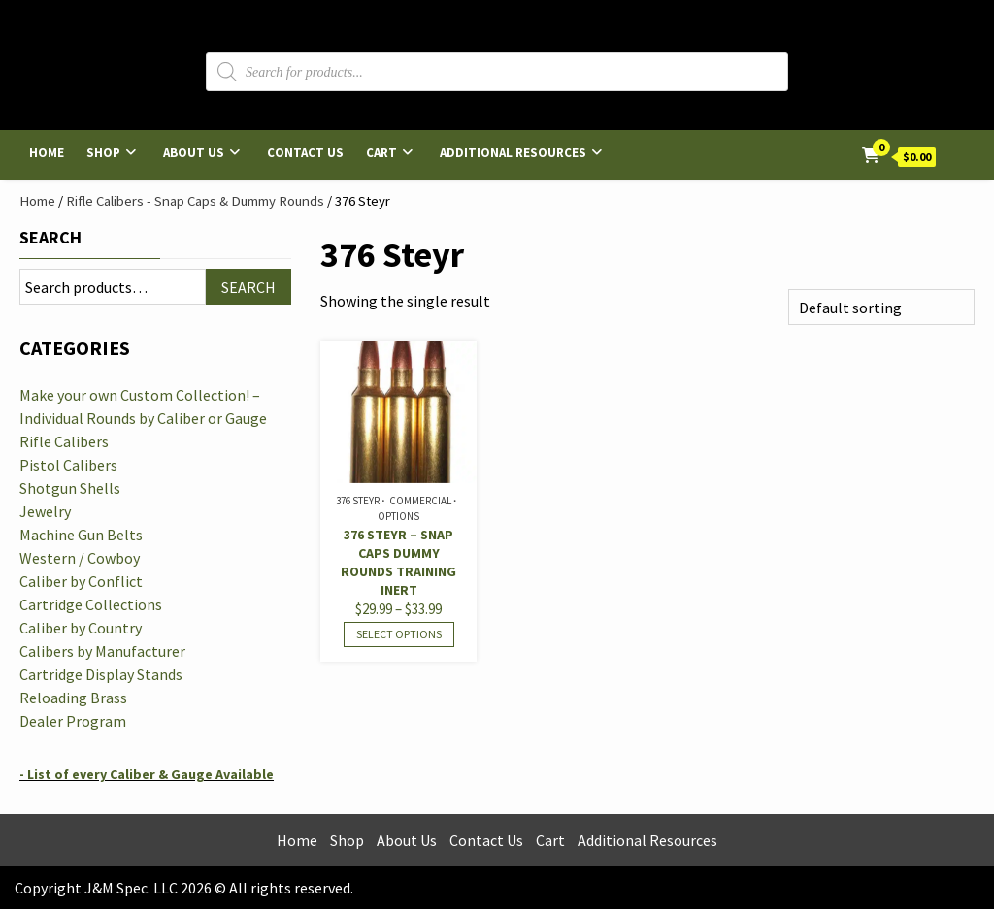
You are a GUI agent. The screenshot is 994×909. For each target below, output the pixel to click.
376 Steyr (358, 500)
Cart (381, 153)
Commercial (420, 500)
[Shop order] (881, 307)
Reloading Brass (73, 697)
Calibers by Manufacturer (102, 651)
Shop (103, 153)
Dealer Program (72, 720)
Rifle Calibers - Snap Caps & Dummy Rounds (195, 201)
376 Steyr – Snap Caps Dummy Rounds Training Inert (398, 562)
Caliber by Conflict (81, 581)
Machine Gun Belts (81, 534)
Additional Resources (513, 153)
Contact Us (305, 153)
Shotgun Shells (69, 488)
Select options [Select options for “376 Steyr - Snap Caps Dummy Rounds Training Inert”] (399, 634)
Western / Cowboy (79, 558)
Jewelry (45, 511)
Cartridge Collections (90, 604)
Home (46, 153)
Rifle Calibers (64, 441)
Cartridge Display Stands (100, 674)
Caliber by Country (80, 627)
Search (50, 237)
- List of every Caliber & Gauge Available (146, 774)
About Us (193, 153)
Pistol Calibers (68, 464)
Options (398, 516)
